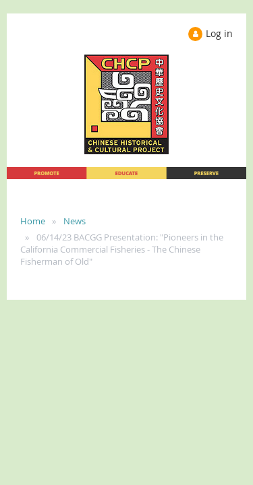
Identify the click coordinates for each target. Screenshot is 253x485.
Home (32, 221)
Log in (219, 33)
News (74, 221)
